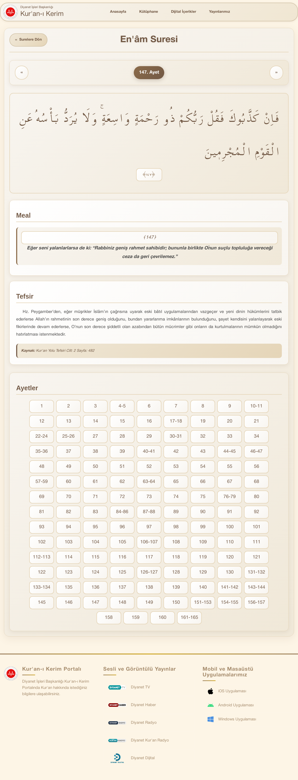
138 (149, 587)
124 (95, 572)
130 (230, 572)
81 (41, 512)
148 (122, 602)
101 (256, 527)
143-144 (256, 587)
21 (256, 421)
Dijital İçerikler (183, 12)
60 (68, 482)
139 (176, 587)
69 (41, 497)
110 (230, 542)
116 (122, 557)
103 (68, 542)
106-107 (149, 542)
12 (41, 421)
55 (229, 466)
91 (229, 512)
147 (95, 602)
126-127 (149, 572)
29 (149, 436)
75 (202, 497)
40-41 (149, 451)
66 (202, 482)
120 (230, 557)
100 (230, 527)
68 (256, 482)
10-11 (256, 406)
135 (68, 587)
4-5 (122, 406)
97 (149, 527)
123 (68, 572)
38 (95, 451)
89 (176, 512)
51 (122, 466)
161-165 (189, 617)
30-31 (176, 436)
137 (122, 587)
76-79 (229, 497)
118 (176, 557)
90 (202, 512)
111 (256, 542)
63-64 (149, 482)
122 (42, 572)
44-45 (229, 451)
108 (176, 542)
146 (68, 602)
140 (203, 587)
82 (68, 512)
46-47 (256, 451)
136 (95, 587)
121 (256, 557)
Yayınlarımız (219, 12)
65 (176, 482)
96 (122, 527)
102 (42, 542)
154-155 (229, 602)
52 (149, 466)
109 (203, 542)
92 (256, 512)
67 (229, 482)
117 (149, 557)
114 (68, 557)
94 (68, 527)
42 (176, 451)
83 (95, 512)
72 (122, 497)
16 (149, 421)
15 (122, 421)
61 (95, 482)
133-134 (41, 587)
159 (135, 617)
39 (122, 451)
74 (176, 497)
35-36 (41, 451)
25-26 (68, 436)
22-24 (41, 436)
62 (122, 482)
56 (256, 466)
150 (176, 602)
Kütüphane (148, 12)
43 (202, 451)
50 (95, 466)
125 (122, 572)
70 (68, 497)
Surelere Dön (28, 40)
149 (149, 602)
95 (95, 527)
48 (41, 466)
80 (256, 497)
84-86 (122, 512)
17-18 (176, 421)
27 (95, 436)
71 (95, 497)
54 (202, 466)
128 (176, 572)
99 (202, 527)
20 (229, 421)
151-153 (202, 602)
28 (122, 436)
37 (68, 451)
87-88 (149, 512)
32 (202, 436)
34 (256, 436)
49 (68, 466)
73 (149, 497)
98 (176, 527)
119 (203, 557)
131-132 (256, 572)
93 (41, 527)
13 (68, 421)
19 (202, 421)
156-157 (256, 602)
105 (122, 542)
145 (42, 602)
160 (162, 617)
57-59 (41, 482)
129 (203, 572)
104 (95, 542)
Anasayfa (118, 12)
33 (229, 436)
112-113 (41, 557)
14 (95, 421)
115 (95, 557)
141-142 (229, 587)
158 (109, 617)
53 (176, 466)
